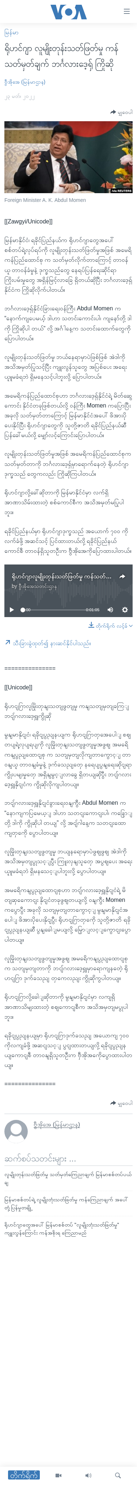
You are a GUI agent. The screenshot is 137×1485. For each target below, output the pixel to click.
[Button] (121, 112)
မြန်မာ (11, 32)
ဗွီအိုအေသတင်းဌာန (38, 586)
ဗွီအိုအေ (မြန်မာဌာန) (24, 82)
